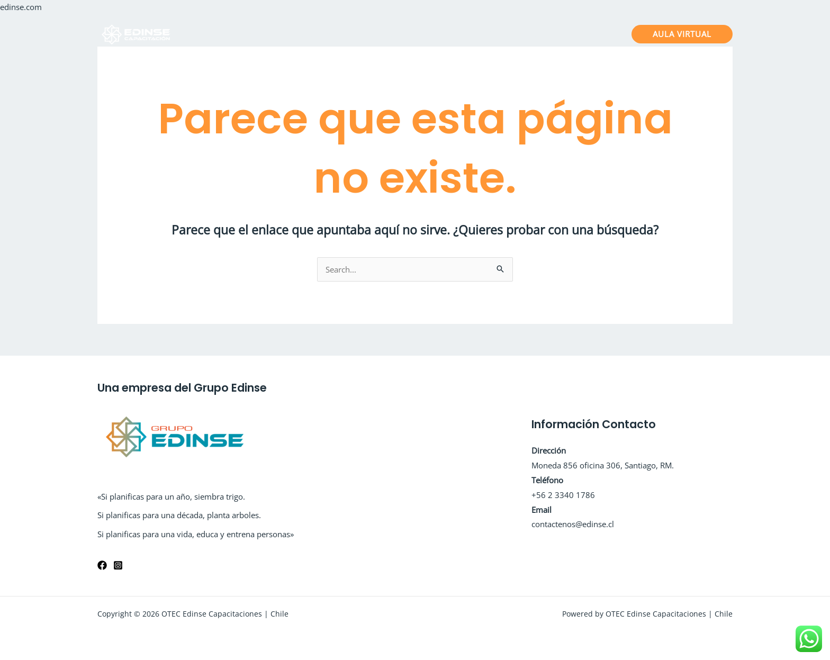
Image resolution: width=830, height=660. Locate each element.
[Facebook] (102, 565)
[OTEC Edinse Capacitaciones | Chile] (137, 33)
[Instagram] (118, 565)
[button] (682, 34)
